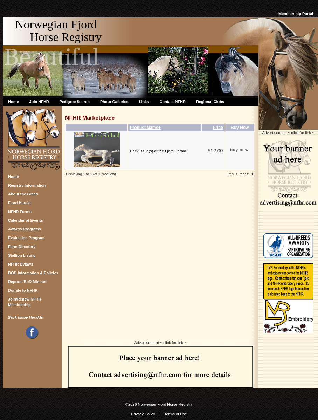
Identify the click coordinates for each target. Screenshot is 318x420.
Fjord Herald (19, 203)
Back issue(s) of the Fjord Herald (158, 151)
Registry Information (27, 185)
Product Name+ (145, 127)
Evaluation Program (26, 238)
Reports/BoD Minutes (27, 282)
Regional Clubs (210, 101)
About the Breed (23, 194)
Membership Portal (295, 14)
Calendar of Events (25, 220)
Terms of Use (175, 414)
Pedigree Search (75, 101)
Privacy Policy (143, 414)
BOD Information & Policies (33, 273)
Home (13, 101)
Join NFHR (39, 101)
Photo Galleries (114, 101)
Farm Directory (21, 247)
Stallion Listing (22, 255)
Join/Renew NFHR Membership (24, 301)
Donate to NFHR (22, 290)
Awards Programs (24, 229)
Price (218, 127)
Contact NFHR (172, 101)
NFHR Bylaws (20, 264)
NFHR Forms (20, 211)
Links (144, 101)
